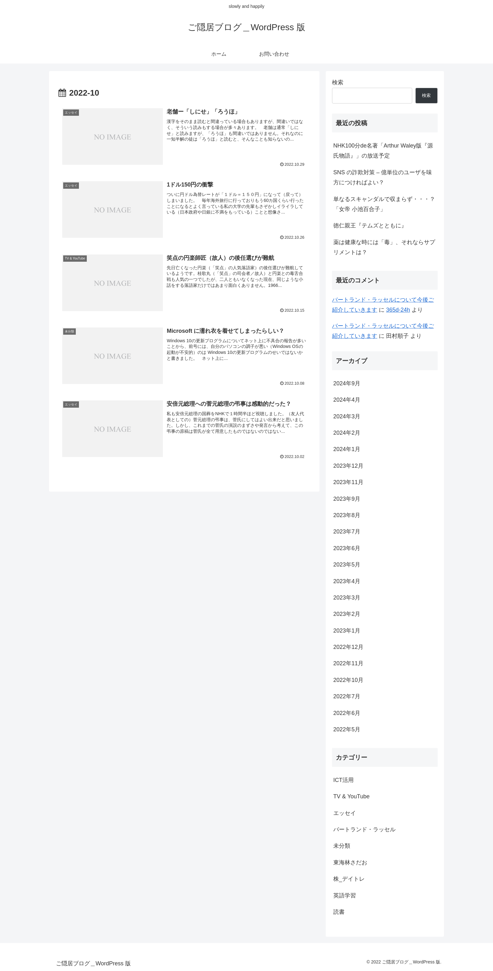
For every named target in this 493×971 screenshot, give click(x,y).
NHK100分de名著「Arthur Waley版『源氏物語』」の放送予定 (383, 150)
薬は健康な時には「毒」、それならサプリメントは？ (384, 247)
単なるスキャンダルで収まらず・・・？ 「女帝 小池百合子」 (385, 204)
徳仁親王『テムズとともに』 (370, 225)
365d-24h (398, 310)
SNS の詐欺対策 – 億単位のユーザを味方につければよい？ (382, 177)
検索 (337, 82)
